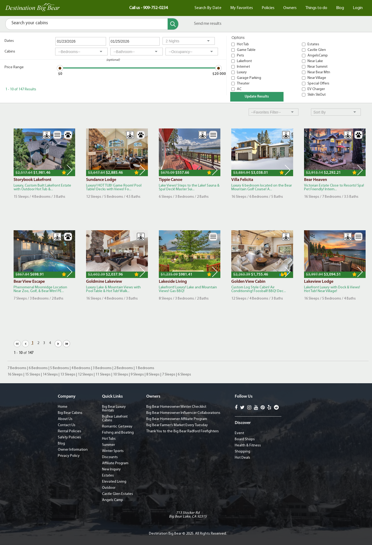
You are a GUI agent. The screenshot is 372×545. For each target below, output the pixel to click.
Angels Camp (112, 500)
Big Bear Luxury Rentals (114, 409)
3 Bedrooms (102, 368)
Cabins (10, 52)
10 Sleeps (120, 375)
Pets (240, 56)
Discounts (110, 457)
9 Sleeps (137, 375)
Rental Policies (69, 431)
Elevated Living (114, 482)
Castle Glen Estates (117, 494)
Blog (340, 8)
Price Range (14, 67)
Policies (268, 8)
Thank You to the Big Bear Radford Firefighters (182, 431)
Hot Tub (243, 44)
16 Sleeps (15, 375)
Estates (313, 44)
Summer (108, 445)
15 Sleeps (32, 375)
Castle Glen (317, 50)
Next (69, 170)
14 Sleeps (50, 375)
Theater (243, 84)
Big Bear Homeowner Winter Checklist (176, 407)
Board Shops (245, 439)
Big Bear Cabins (70, 413)
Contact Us (66, 425)
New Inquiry (111, 469)
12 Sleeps (85, 375)
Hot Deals (242, 458)
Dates (9, 41)
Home (62, 407)
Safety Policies (69, 437)
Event (239, 433)
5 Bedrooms (59, 368)
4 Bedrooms (80, 368)
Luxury (242, 72)
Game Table (246, 50)
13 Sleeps (67, 375)
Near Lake (315, 61)
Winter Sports (113, 451)
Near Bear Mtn (319, 72)
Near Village (317, 78)
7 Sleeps (168, 375)
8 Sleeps (153, 375)
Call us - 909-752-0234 (148, 8)
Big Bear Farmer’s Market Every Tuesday (177, 425)
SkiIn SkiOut (317, 95)
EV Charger (316, 89)
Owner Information (73, 450)
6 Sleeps (184, 375)
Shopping (242, 452)
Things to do (316, 8)
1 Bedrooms (144, 368)
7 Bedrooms (16, 368)
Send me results (207, 24)
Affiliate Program (115, 463)
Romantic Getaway (117, 427)
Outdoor (108, 488)
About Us (65, 419)
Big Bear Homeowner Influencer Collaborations (183, 413)
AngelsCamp (318, 56)
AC (239, 89)
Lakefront (244, 61)
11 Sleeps (103, 375)
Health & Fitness (248, 445)
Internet (243, 67)
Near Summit (317, 67)
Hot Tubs (109, 439)
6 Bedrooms (38, 368)
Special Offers (318, 84)
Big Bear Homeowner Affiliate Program (176, 419)
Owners (290, 8)
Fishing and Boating (118, 433)
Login (358, 8)
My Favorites (241, 8)
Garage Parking (249, 78)
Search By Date (208, 8)
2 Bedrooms (123, 368)
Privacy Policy (69, 456)
